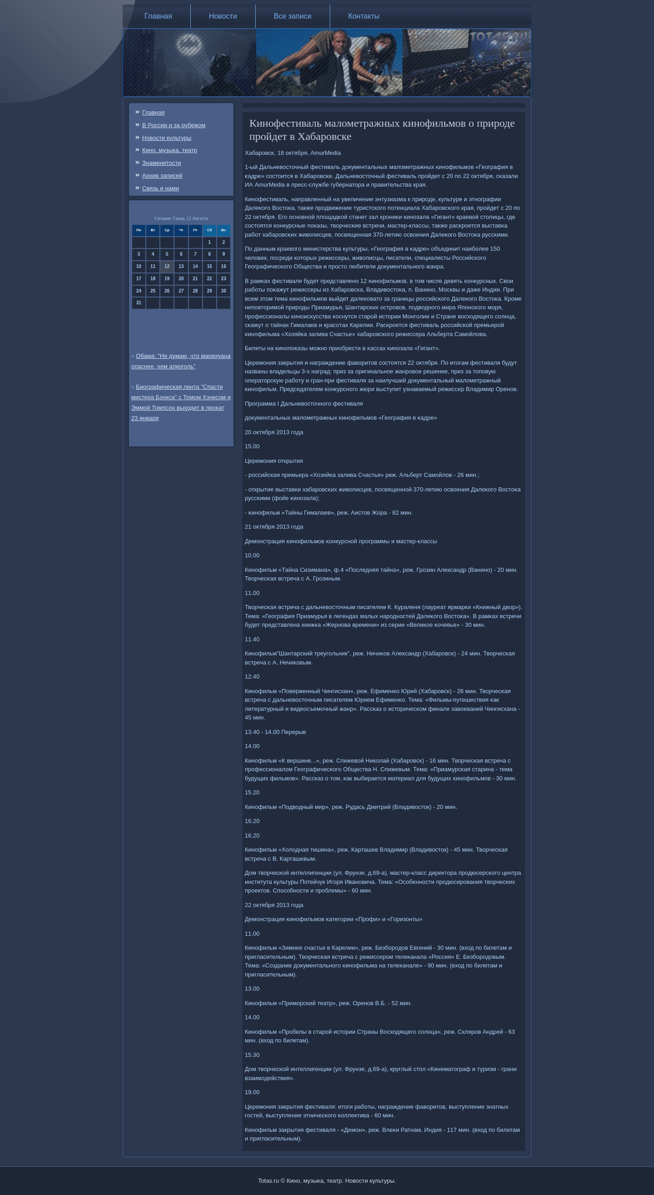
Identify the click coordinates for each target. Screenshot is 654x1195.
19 (166, 278)
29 (209, 290)
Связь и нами (160, 188)
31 (138, 302)
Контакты (364, 16)
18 (152, 278)
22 (209, 278)
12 (166, 266)
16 (223, 266)
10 (138, 266)
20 (180, 278)
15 (209, 266)
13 (180, 266)
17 (138, 278)
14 (195, 266)
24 (138, 290)
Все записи (293, 16)
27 (180, 290)
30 (223, 290)
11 (152, 266)
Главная (158, 16)
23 (223, 278)
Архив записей (162, 175)
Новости (223, 16)
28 (195, 290)
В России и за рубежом (173, 125)
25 (152, 290)
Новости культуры (166, 137)
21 (195, 278)
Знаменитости (161, 162)
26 (166, 290)
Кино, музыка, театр (169, 150)
